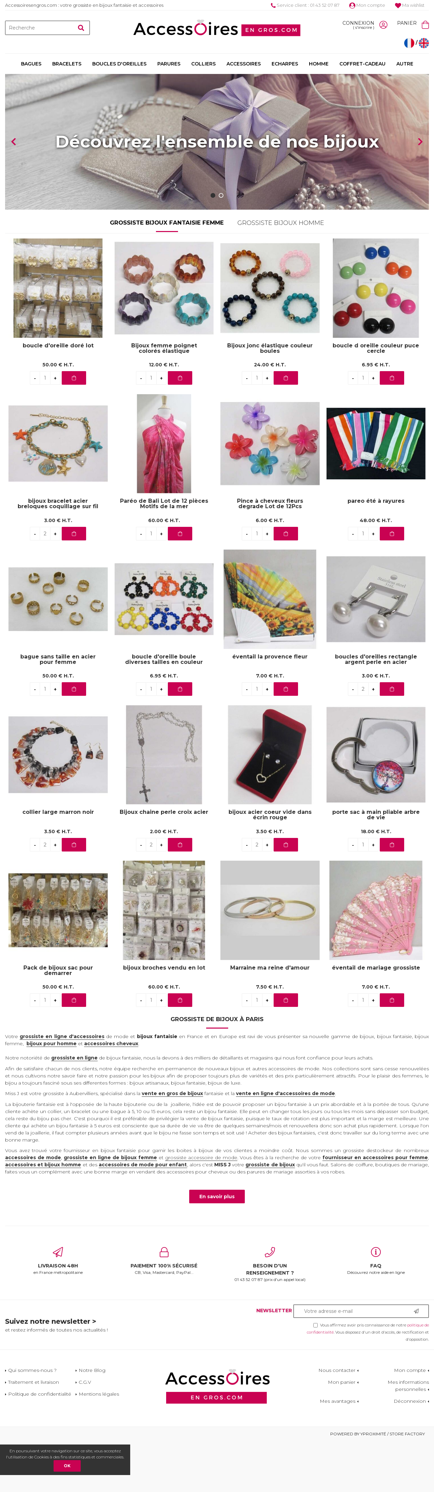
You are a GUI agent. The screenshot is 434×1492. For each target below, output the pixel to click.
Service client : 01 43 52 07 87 (305, 5)
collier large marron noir (58, 863)
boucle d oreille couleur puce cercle (376, 399)
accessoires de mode (33, 1208)
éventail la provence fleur (270, 708)
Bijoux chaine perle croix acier (164, 863)
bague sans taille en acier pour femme (58, 710)
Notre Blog (92, 1421)
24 (270, 416)
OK (67, 1465)
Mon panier (341, 1433)
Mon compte (367, 5)
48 (376, 571)
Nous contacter (336, 1421)
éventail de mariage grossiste (376, 1019)
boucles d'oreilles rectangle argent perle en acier (376, 710)
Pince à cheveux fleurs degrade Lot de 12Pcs (270, 554)
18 (376, 882)
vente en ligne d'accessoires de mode (285, 1144)
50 (58, 416)
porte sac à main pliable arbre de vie (376, 865)
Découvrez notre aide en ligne (376, 1312)
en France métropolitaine (58, 1312)
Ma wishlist (410, 5)
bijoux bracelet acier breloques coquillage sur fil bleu (58, 554)
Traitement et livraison (33, 1433)
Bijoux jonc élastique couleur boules (270, 399)
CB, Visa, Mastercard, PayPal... (164, 1312)
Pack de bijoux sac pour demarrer (58, 1021)
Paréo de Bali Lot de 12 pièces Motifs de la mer (164, 554)
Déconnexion (410, 1452)
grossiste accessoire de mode (201, 1208)
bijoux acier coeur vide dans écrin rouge (270, 865)
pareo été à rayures (376, 552)
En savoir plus (217, 1247)
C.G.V (85, 1433)
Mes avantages (337, 1452)
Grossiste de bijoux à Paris (217, 1070)
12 (164, 416)
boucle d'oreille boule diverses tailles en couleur (164, 710)
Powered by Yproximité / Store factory (377, 1484)
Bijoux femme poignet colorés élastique (164, 399)
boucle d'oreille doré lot (58, 397)
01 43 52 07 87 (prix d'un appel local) (270, 1315)
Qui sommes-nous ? (32, 1421)
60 (164, 571)
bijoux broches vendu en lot (164, 1019)
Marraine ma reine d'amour (270, 1019)
